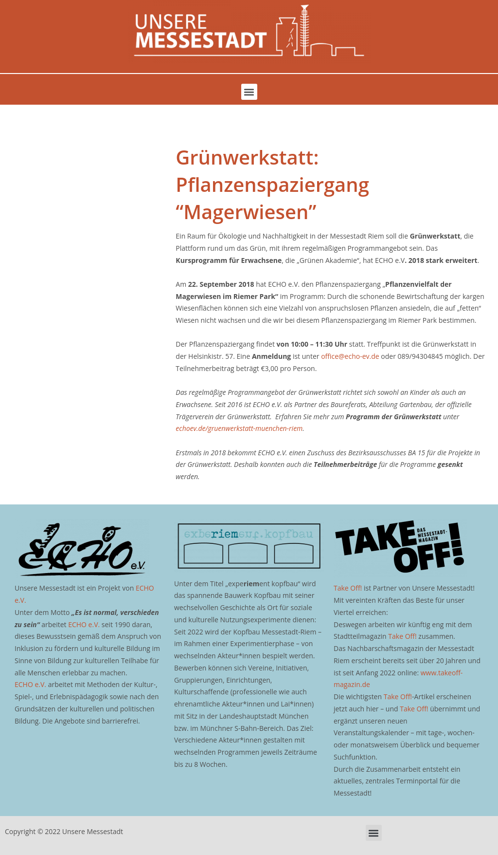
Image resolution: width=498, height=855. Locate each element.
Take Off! (348, 588)
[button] (249, 92)
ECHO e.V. (84, 624)
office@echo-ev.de (350, 356)
